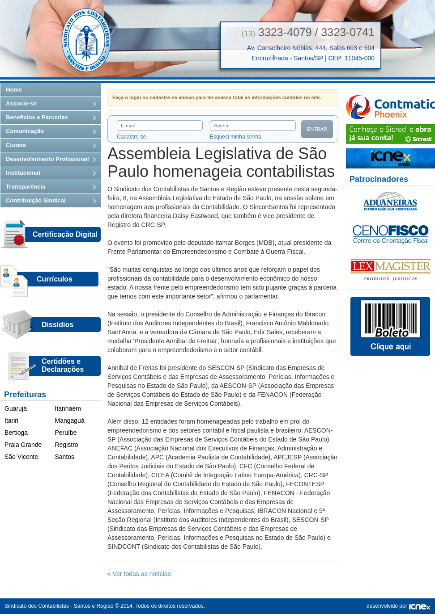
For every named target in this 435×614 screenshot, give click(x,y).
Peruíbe (66, 432)
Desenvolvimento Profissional (47, 159)
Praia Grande (23, 444)
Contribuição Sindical (36, 200)
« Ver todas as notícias (139, 573)
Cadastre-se (131, 137)
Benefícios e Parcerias (37, 117)
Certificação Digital (65, 234)
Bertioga (16, 432)
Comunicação (25, 131)
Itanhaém (68, 408)
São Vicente (21, 456)
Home (14, 89)
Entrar (317, 129)
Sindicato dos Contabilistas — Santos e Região (86, 40)
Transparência (25, 186)
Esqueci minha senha (235, 137)
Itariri (11, 420)
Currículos (54, 279)
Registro (66, 444)
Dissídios (57, 324)
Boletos (390, 326)
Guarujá (15, 408)
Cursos (16, 145)
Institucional (23, 172)
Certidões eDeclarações (63, 365)
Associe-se (21, 103)
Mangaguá (70, 420)
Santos (65, 456)
